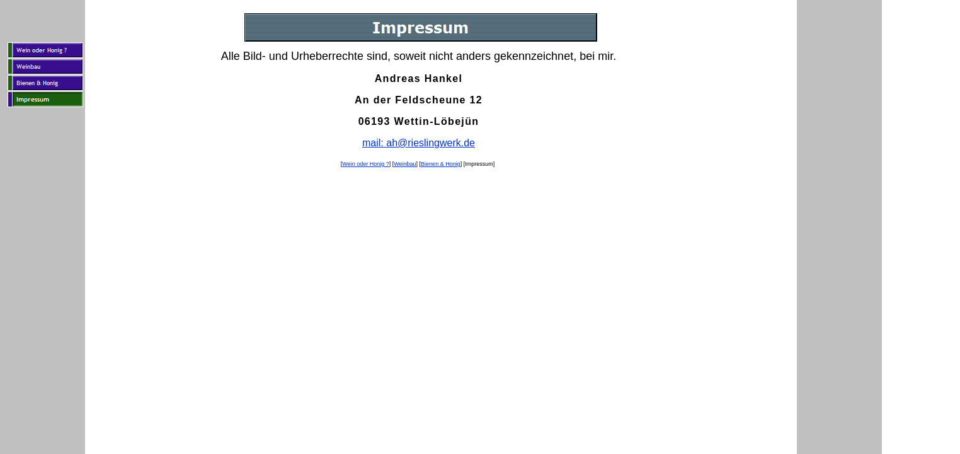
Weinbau (405, 164)
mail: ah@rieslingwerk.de (418, 142)
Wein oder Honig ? (365, 164)
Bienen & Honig (440, 164)
